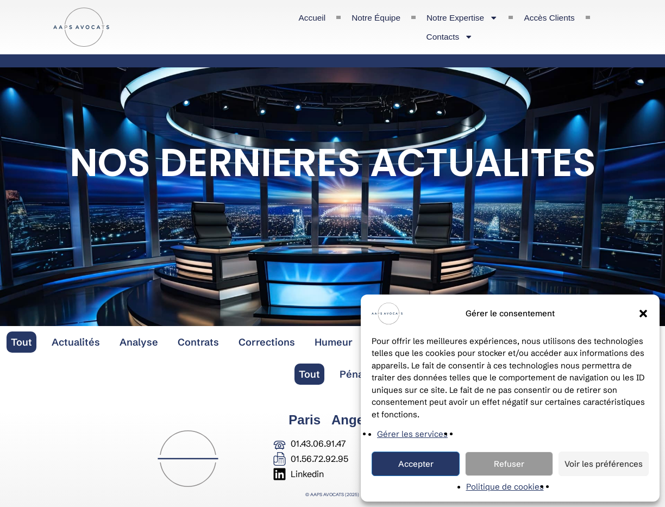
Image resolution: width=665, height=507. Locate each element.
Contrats (198, 342)
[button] (643, 313)
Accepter (416, 464)
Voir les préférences (603, 464)
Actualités (76, 342)
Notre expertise (462, 17)
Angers (354, 419)
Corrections (267, 342)
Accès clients (549, 17)
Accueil (312, 17)
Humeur (334, 342)
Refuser (509, 464)
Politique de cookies (505, 486)
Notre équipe (376, 17)
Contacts (449, 36)
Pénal (353, 374)
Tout (21, 342)
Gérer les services (412, 434)
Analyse (139, 342)
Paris (304, 419)
